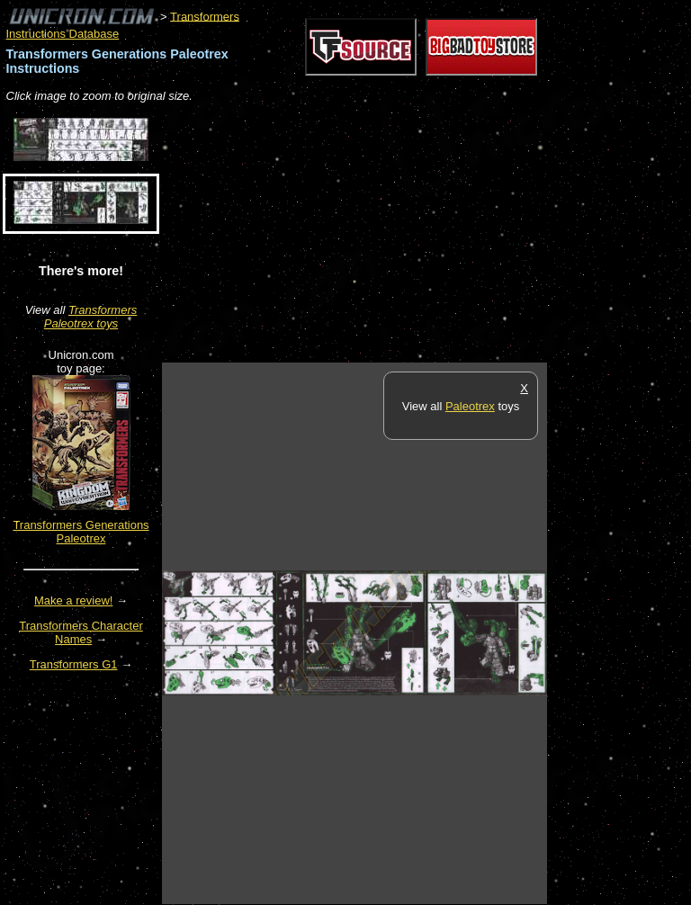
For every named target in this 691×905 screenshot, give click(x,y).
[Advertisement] (372, 234)
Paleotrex (470, 406)
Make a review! (73, 600)
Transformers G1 (74, 664)
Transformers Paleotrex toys (90, 316)
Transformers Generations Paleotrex (80, 531)
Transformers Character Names (81, 632)
